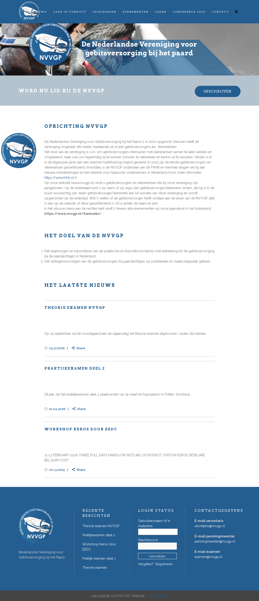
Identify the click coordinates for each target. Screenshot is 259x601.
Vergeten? (145, 564)
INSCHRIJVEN (218, 91)
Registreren (164, 564)
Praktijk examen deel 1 (99, 558)
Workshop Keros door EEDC (80, 429)
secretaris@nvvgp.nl (210, 526)
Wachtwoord (148, 540)
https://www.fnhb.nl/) (60, 178)
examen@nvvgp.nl (208, 557)
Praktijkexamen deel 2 (74, 368)
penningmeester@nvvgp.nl (215, 541)
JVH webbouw (157, 596)
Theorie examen (94, 567)
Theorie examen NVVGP (74, 308)
